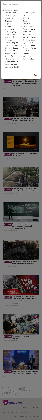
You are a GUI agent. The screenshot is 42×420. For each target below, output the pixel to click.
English (11, 43)
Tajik (28, 43)
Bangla (10, 34)
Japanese (12, 67)
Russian (30, 37)
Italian (11, 64)
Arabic (10, 15)
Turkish (29, 48)
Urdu (27, 56)
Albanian (11, 13)
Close (36, 75)
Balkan (10, 32)
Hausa (10, 51)
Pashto (28, 26)
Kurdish (29, 24)
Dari (9, 40)
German (12, 48)
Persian (29, 29)
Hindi (9, 56)
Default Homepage (10, 10)
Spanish (30, 40)
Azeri (9, 29)
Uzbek (28, 59)
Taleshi (29, 45)
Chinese (10, 37)
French (11, 45)
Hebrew (11, 53)
